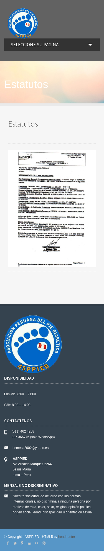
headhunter (66, 537)
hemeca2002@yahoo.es (30, 448)
